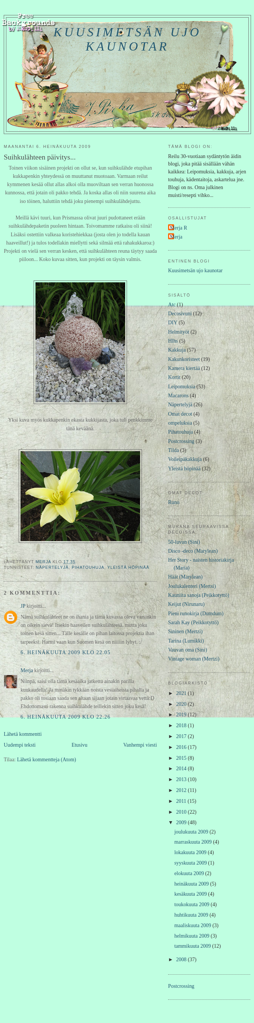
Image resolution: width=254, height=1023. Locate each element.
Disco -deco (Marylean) (193, 551)
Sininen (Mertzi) (185, 631)
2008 (182, 959)
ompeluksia (180, 423)
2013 (182, 779)
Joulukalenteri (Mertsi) (192, 586)
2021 (182, 693)
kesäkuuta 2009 (191, 894)
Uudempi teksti (19, 745)
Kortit (174, 377)
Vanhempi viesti (140, 745)
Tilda (173, 450)
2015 (182, 758)
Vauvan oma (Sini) (187, 650)
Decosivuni (180, 313)
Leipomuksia (181, 386)
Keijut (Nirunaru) (186, 604)
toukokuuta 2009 (192, 904)
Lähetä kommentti (23, 734)
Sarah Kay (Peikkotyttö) (193, 622)
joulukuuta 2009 (192, 832)
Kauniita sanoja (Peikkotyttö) (198, 595)
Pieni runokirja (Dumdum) (195, 613)
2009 (182, 822)
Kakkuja (177, 350)
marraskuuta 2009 (193, 842)
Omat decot (180, 414)
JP (23, 606)
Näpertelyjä (52, 567)
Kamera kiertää (184, 368)
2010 (182, 812)
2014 (182, 768)
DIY (172, 322)
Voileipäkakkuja (185, 459)
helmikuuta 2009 (192, 936)
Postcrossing (181, 441)
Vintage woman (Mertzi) (193, 659)
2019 (182, 714)
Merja (27, 670)
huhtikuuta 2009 (192, 915)
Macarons (178, 395)
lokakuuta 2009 (191, 852)
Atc (172, 304)
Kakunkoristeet (184, 359)
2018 (182, 725)
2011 (182, 801)
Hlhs (173, 341)
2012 (182, 790)
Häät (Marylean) (185, 577)
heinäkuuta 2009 (192, 884)
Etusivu (79, 745)
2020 (182, 704)
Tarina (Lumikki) (186, 641)
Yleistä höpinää (128, 567)
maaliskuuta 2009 (193, 925)
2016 (182, 747)
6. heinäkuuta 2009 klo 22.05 (66, 652)
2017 (182, 736)
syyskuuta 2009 (191, 863)
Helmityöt (178, 332)
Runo (173, 502)
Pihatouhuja (88, 567)
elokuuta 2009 (189, 873)
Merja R (178, 228)
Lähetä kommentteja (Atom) (46, 759)
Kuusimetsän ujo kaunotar (127, 39)
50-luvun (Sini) (184, 542)
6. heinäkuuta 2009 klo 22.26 (66, 717)
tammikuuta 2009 (193, 946)
